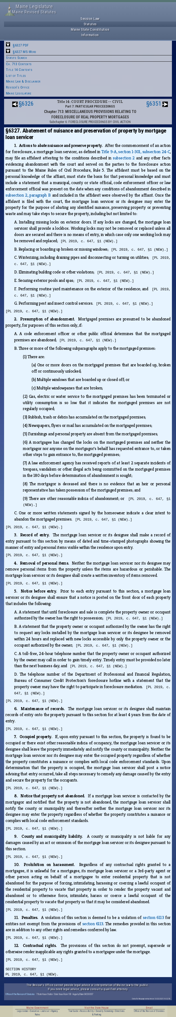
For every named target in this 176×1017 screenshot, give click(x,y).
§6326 (26, 103)
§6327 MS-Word (24, 52)
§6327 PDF (21, 45)
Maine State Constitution (90, 29)
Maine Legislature (19, 93)
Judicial (45, 1011)
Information (90, 35)
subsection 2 (124, 158)
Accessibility (87, 1011)
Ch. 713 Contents (19, 64)
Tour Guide (73, 1011)
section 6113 (153, 917)
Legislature (22, 1011)
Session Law (90, 19)
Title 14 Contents (19, 70)
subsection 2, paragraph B (28, 195)
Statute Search (16, 58)
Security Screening (104, 1011)
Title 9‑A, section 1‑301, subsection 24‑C (135, 152)
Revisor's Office (18, 87)
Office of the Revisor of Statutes (20, 994)
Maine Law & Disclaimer (23, 81)
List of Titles (16, 76)
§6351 (153, 103)
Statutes (90, 24)
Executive (34, 1011)
